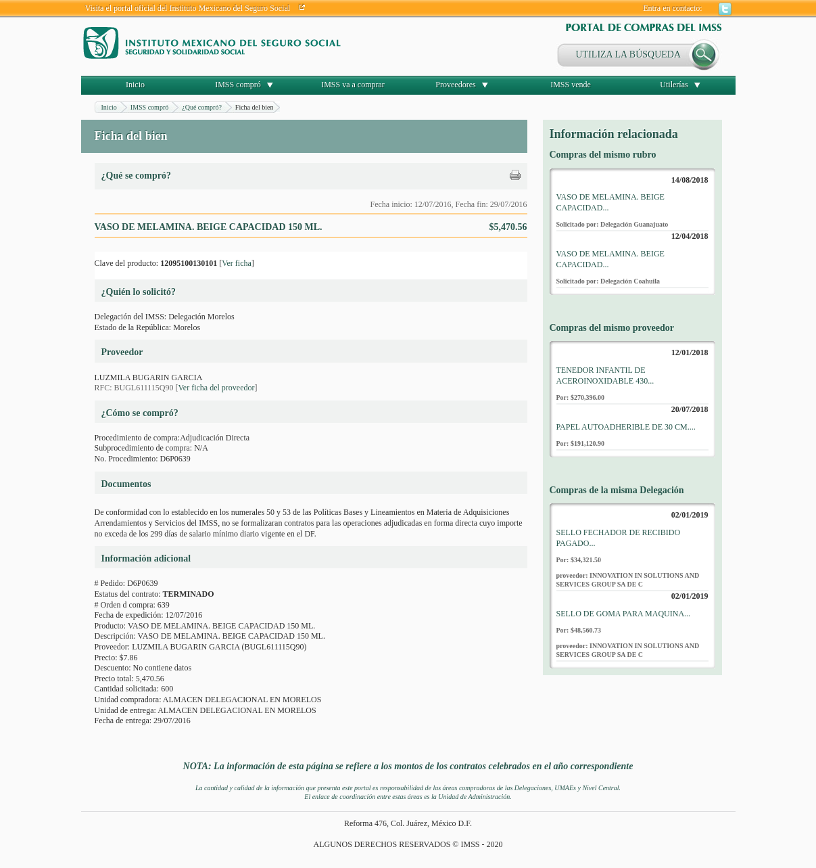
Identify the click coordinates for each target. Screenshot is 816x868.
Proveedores (455, 84)
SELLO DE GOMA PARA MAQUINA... (623, 613)
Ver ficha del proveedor (216, 387)
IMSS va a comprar (353, 84)
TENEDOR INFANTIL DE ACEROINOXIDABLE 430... (605, 375)
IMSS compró (238, 84)
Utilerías (674, 84)
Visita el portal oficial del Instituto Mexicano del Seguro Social (188, 8)
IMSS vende (570, 84)
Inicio (135, 84)
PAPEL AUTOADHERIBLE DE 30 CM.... (626, 427)
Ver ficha (236, 263)
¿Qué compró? (202, 107)
